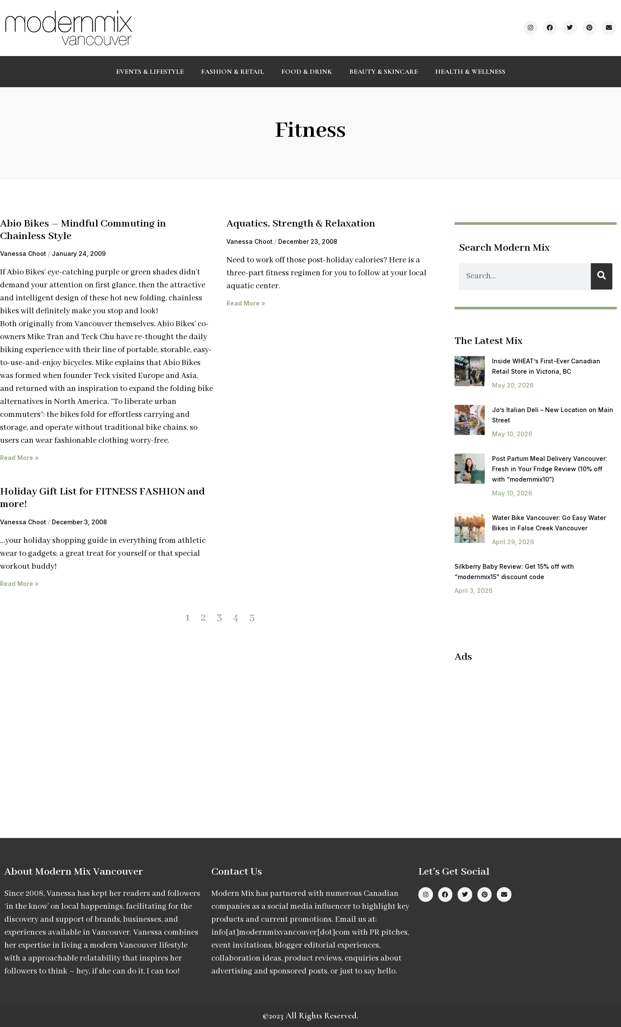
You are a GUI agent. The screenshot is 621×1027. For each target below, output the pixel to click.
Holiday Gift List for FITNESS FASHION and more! (102, 498)
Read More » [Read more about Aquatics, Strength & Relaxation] (245, 303)
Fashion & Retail (232, 71)
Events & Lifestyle (150, 71)
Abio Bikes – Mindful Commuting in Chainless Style (83, 230)
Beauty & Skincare (383, 71)
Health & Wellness (470, 71)
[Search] (601, 276)
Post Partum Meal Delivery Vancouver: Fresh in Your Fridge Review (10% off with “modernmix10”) (549, 469)
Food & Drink (306, 71)
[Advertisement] (527, 732)
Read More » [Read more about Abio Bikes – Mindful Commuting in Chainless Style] (19, 457)
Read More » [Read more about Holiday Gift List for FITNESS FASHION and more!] (19, 583)
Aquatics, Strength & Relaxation (300, 223)
